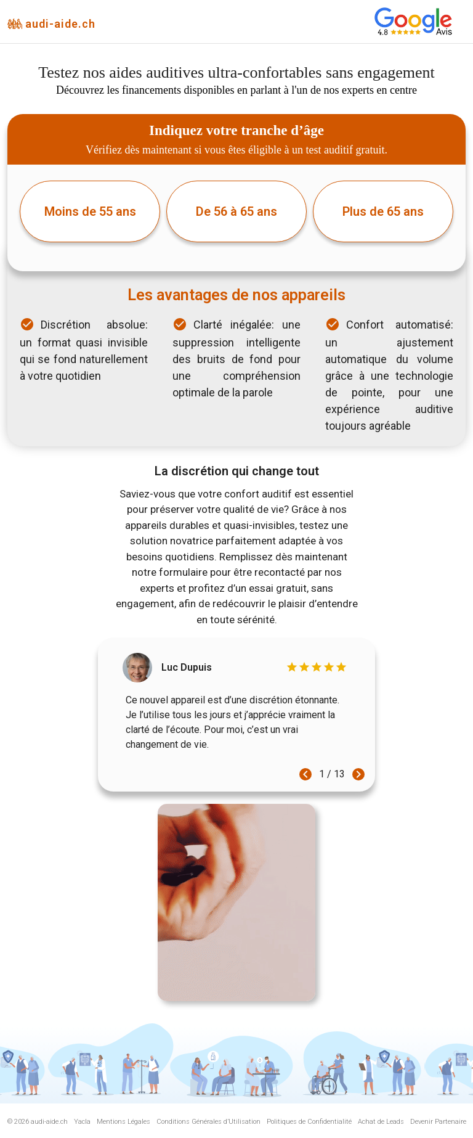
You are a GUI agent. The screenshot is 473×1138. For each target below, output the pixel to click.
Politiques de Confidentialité (309, 1122)
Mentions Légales (123, 1122)
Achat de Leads (381, 1122)
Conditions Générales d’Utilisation (208, 1122)
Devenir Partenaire (438, 1122)
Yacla (82, 1122)
